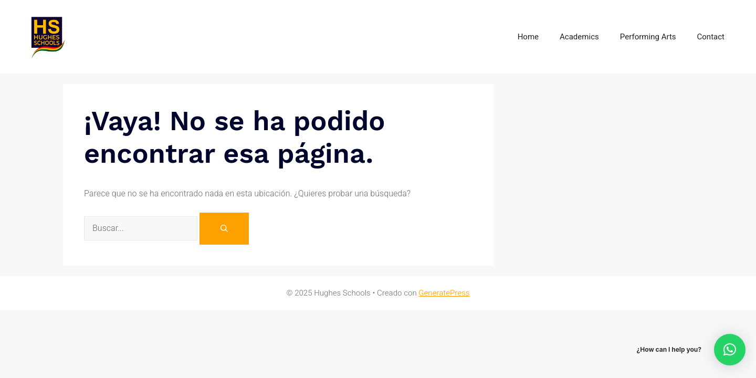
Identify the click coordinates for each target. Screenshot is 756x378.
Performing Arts (648, 37)
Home (528, 37)
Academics (579, 37)
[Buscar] (224, 229)
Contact (710, 37)
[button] (730, 349)
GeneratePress (443, 293)
